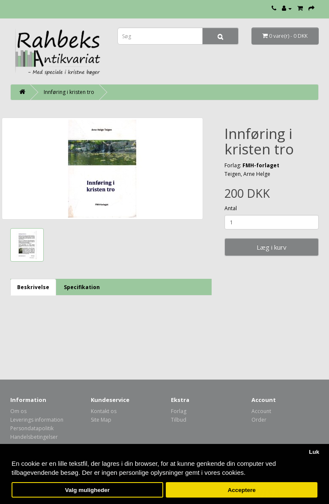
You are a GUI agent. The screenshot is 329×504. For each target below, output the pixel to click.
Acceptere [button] (242, 490)
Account (261, 411)
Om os (18, 411)
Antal (230, 208)
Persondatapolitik (32, 428)
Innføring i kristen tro (69, 92)
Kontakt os (104, 411)
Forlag (178, 411)
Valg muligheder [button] (87, 490)
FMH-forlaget (260, 165)
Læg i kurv (272, 247)
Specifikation (82, 287)
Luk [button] (314, 452)
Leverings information (36, 419)
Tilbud (178, 419)
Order (258, 419)
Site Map (101, 419)
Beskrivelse (33, 287)
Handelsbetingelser (34, 437)
